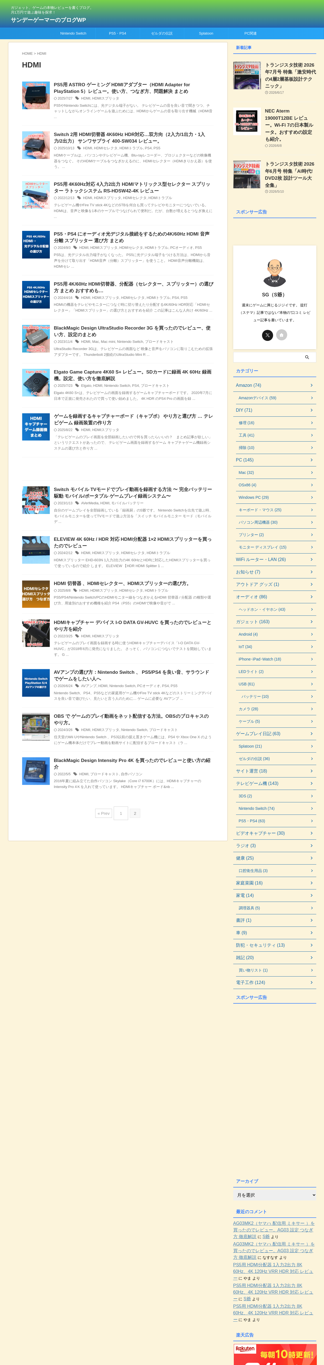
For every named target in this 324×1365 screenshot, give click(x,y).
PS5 (152, 150)
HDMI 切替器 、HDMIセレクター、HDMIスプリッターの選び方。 (118, 593)
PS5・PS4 (117, 33)
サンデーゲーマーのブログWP (48, 20)
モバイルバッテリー (124, 512)
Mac (95, 348)
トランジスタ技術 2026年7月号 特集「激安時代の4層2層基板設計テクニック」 (290, 70)
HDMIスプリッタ (104, 99)
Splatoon (206, 33)
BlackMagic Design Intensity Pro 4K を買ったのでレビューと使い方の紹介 (130, 773)
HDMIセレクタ (104, 150)
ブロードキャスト (154, 348)
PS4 (144, 150)
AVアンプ (88, 698)
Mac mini (106, 348)
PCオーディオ (174, 252)
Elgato (85, 393)
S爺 (241, 1212)
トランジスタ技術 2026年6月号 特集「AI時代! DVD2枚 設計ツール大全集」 (290, 152)
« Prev (105, 818)
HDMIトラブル (128, 150)
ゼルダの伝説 (162, 33)
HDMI (85, 99)
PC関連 (250, 33)
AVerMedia (89, 512)
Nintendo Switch (73, 33)
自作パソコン (128, 781)
